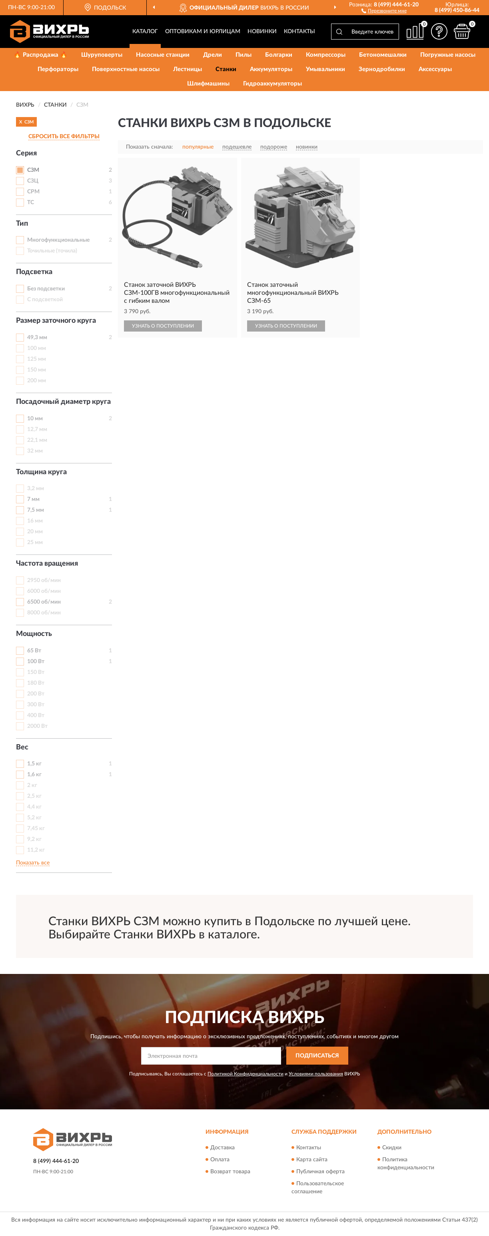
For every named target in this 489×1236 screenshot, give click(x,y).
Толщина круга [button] (41, 472)
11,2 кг (36, 850)
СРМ (33, 192)
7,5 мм (35, 510)
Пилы (243, 55)
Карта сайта (311, 1159)
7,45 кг (36, 828)
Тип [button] (22, 223)
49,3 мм (37, 337)
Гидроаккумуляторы (272, 84)
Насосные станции (163, 55)
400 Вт (35, 715)
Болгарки (278, 55)
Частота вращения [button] (47, 563)
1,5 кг (34, 764)
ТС (30, 202)
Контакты (299, 31)
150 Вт (35, 672)
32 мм (35, 451)
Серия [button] (26, 153)
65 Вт (34, 651)
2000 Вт (37, 726)
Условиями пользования (316, 1073)
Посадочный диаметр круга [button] (63, 401)
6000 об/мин (44, 591)
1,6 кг (34, 774)
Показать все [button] (33, 863)
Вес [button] (22, 747)
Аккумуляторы (271, 69)
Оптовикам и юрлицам (202, 31)
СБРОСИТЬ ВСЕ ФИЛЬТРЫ (64, 136)
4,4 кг (34, 807)
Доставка (222, 1148)
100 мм (36, 348)
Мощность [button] (34, 634)
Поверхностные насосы (126, 69)
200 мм (36, 381)
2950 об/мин (44, 580)
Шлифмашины (208, 84)
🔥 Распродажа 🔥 (41, 55)
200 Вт (35, 694)
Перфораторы (58, 69)
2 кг (32, 785)
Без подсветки (46, 289)
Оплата (220, 1159)
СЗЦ (32, 181)
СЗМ (33, 170)
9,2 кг (34, 839)
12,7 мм (37, 429)
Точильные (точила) (52, 251)
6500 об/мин (44, 602)
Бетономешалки (383, 55)
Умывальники (325, 69)
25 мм (35, 542)
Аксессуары (435, 69)
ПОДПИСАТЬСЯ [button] (317, 1056)
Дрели (212, 55)
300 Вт (35, 704)
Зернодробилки (382, 69)
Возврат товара (230, 1171)
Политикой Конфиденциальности (245, 1073)
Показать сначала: (149, 147)
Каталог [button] (145, 31)
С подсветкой (45, 299)
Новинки (262, 31)
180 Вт (35, 683)
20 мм (35, 532)
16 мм (35, 521)
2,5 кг (34, 796)
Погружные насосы (447, 55)
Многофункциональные (58, 240)
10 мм (35, 418)
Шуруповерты (101, 55)
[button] (384, 10)
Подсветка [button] (34, 272)
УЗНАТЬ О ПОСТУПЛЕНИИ (163, 326)
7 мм (33, 499)
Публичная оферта (320, 1171)
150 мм (36, 370)
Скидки (391, 1148)
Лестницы (187, 69)
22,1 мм (37, 440)
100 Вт (35, 661)
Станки (226, 69)
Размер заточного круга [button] (56, 320)
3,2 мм (35, 488)
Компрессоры (325, 55)
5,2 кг (34, 818)
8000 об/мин (44, 613)
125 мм (36, 359)
